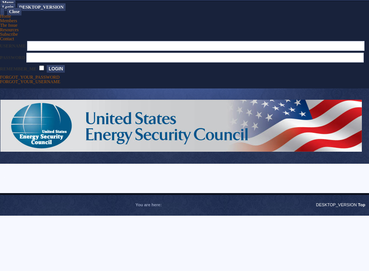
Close (14, 11)
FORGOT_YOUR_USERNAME (30, 81)
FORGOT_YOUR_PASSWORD (29, 77)
